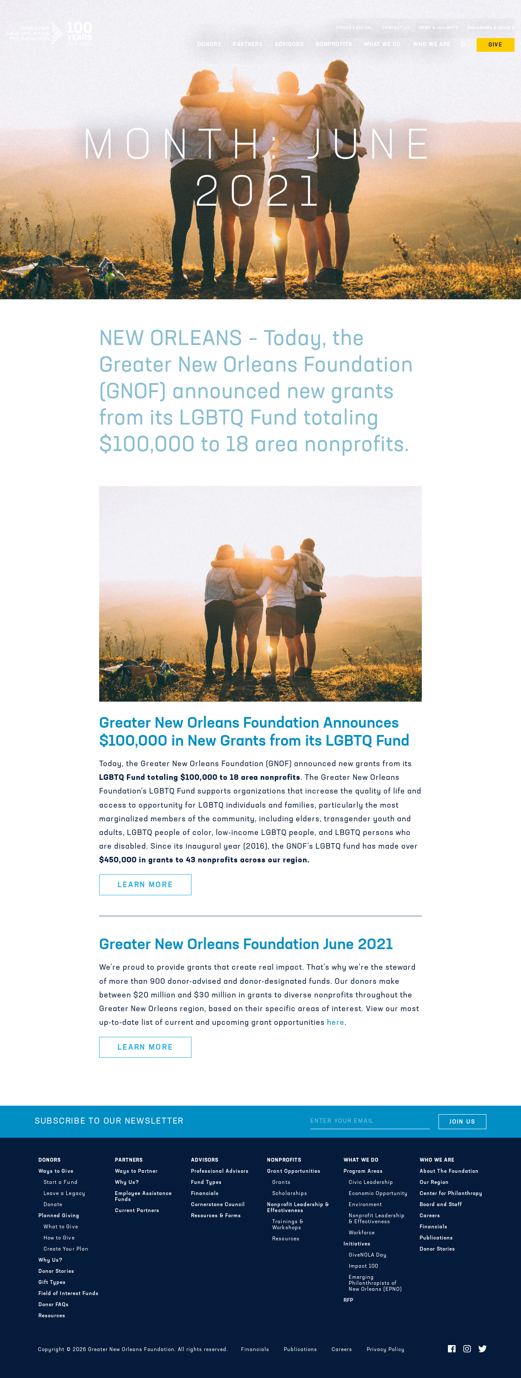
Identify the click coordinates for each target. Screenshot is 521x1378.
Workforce (362, 1233)
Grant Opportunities (293, 1171)
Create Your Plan (66, 1249)
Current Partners (137, 1210)
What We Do (382, 44)
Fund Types (206, 1182)
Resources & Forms (216, 1216)
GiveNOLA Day (368, 1255)
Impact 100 (363, 1266)
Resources (51, 1316)
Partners (248, 44)
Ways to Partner (136, 1171)
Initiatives (357, 1244)
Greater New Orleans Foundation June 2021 (246, 945)
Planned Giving (58, 1216)
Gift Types (52, 1282)
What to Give (61, 1227)
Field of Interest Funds (68, 1293)
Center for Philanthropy (451, 1193)
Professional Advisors (220, 1171)
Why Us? (50, 1260)
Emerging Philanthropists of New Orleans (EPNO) (375, 1283)
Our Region (434, 1182)
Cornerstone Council (218, 1204)
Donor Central (354, 28)
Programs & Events (491, 28)
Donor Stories (56, 1271)
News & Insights (439, 28)
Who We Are (431, 44)
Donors (209, 44)
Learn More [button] (146, 885)
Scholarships (289, 1193)
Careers (430, 1216)
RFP (348, 1300)
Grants (281, 1182)
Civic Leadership (371, 1182)
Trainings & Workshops (287, 1224)
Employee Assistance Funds (143, 1196)
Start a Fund (60, 1182)
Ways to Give (55, 1171)
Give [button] (496, 45)
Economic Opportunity (378, 1193)
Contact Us (396, 28)
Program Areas (363, 1171)
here (335, 1023)
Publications (436, 1238)
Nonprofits (334, 44)
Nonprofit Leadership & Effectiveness (298, 1207)
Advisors (289, 44)
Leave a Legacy (64, 1193)
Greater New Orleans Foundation (49, 26)
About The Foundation (449, 1171)
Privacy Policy (386, 1349)
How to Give (59, 1238)
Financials (205, 1193)
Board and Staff (441, 1204)
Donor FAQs (53, 1304)
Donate (53, 1204)
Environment (365, 1204)
